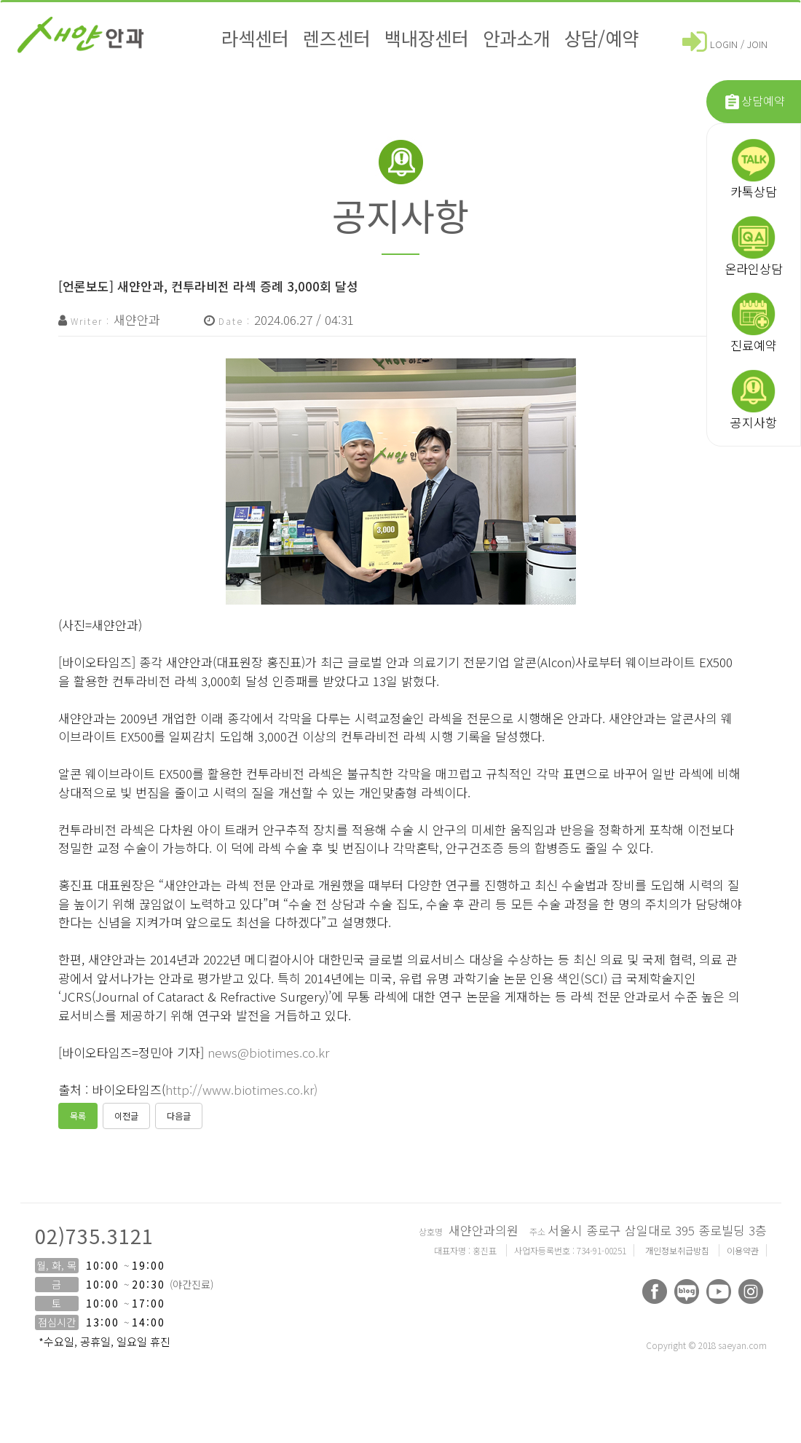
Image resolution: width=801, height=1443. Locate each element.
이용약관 (743, 1250)
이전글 (126, 1115)
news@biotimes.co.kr (268, 1052)
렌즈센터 (336, 37)
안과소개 (516, 37)
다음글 (179, 1115)
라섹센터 (254, 37)
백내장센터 (426, 37)
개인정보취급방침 (678, 1250)
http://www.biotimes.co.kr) (241, 1089)
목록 (78, 1115)
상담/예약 (601, 37)
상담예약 (754, 101)
